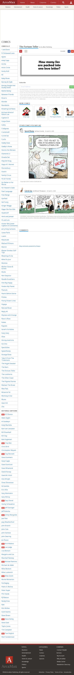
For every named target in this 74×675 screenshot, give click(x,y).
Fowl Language (6, 191)
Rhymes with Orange (9, 315)
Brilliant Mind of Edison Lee (7, 113)
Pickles (4, 297)
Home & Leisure (38, 7)
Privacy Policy (49, 672)
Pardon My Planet (7, 286)
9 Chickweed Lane (7, 53)
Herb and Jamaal (7, 216)
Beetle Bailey (6, 91)
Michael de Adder (7, 565)
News (41, 650)
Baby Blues (5, 78)
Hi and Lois (5, 220)
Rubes (3, 322)
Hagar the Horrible (8, 209)
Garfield (4, 198)
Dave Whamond (7, 468)
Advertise (41, 672)
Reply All (4, 311)
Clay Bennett (7, 454)
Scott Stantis (6, 612)
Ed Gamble (5, 486)
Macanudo (5, 240)
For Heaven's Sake (8, 188)
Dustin (3, 172)
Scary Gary (5, 333)
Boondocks (5, 105)
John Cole (4, 529)
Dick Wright (5, 479)
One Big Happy (6, 283)
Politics (59, 7)
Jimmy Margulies (9, 515)
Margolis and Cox (7, 554)
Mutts (3, 272)
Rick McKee (5, 608)
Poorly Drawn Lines (8, 301)
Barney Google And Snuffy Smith (8, 86)
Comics (41, 653)
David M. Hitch (6, 475)
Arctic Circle (5, 67)
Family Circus (6, 175)
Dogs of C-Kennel (7, 164)
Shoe (3, 337)
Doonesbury (5, 168)
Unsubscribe (67, 672)
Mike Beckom (6, 569)
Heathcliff (5, 213)
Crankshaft (5, 132)
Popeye (4, 304)
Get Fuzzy (4, 202)
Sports (66, 7)
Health (27, 7)
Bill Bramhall (6, 432)
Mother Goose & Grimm (7, 268)
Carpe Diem (5, 121)
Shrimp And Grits (7, 340)
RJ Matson (5, 597)
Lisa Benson (5, 551)
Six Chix (4, 344)
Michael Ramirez (9, 561)
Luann (3, 236)
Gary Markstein (7, 493)
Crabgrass (5, 128)
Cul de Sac (5, 136)
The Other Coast (7, 378)
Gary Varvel (7, 500)
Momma (4, 263)
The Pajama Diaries (8, 381)
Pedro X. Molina (7, 587)
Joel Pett (4, 518)
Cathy (3, 125)
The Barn (4, 367)
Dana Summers (7, 457)
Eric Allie (4, 490)
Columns (42, 656)
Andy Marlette (6, 425)
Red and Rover (6, 308)
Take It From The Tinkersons (7, 359)
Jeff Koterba (5, 511)
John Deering (6, 536)
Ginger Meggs (6, 206)
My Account (60, 656)
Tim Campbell (6, 630)
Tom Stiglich (7, 633)
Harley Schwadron (8, 504)
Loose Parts (5, 233)
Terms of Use (59, 672)
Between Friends (7, 94)
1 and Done (5, 50)
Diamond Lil (5, 154)
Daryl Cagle (5, 461)
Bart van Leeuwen (8, 429)
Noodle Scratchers (8, 279)
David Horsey (6, 472)
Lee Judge (6, 547)
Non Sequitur (6, 276)
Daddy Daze (5, 143)
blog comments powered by (29, 246)
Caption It (5, 118)
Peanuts (4, 290)
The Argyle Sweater (8, 363)
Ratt (2, 605)
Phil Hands (5, 594)
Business (8, 7)
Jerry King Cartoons (8, 229)
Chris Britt (5, 447)
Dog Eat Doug (6, 161)
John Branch (5, 526)
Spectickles (5, 347)
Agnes (3, 57)
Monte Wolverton (7, 579)
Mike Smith (7, 576)
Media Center (61, 661)
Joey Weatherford (7, 522)
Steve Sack (5, 623)
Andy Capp (5, 60)
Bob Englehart (6, 439)
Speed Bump (6, 351)
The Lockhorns (6, 374)
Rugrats (4, 326)
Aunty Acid (5, 71)
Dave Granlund (6, 464)
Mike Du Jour (6, 259)
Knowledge (49, 7)
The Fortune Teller (8, 371)
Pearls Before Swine (8, 293)
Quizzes (41, 659)
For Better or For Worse (7, 183)
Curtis (3, 139)
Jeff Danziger (7, 508)
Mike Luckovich (7, 572)
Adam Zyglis (5, 418)
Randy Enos (5, 601)
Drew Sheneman (7, 482)
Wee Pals (4, 389)
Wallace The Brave (8, 385)
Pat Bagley (5, 583)
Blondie (4, 102)
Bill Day (4, 436)
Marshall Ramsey (7, 558)
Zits (2, 407)
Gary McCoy (5, 497)
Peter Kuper (5, 590)
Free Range (5, 195)
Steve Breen (5, 615)
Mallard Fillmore (7, 243)
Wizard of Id (5, 392)
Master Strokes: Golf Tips (8, 251)
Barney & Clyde (6, 82)
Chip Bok (6, 443)
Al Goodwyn (5, 421)
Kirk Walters (7, 544)
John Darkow (6, 533)
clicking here (42, 98)
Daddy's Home (6, 146)
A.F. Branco (7, 414)
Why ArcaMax (61, 659)
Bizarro (4, 98)
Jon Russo (4, 540)
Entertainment (18, 7)
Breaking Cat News (8, 109)
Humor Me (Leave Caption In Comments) (9, 225)
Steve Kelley (7, 619)
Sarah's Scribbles (7, 329)
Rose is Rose (5, 319)
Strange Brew (6, 355)
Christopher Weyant (8, 450)
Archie (3, 64)
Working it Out (6, 396)
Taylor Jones (5, 626)
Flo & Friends (6, 179)
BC (2, 75)
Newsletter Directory (63, 664)
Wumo (3, 399)
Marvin (4, 247)
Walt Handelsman (7, 637)
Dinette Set (5, 157)
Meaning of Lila (7, 256)
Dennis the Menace (8, 150)
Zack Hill (4, 403)
